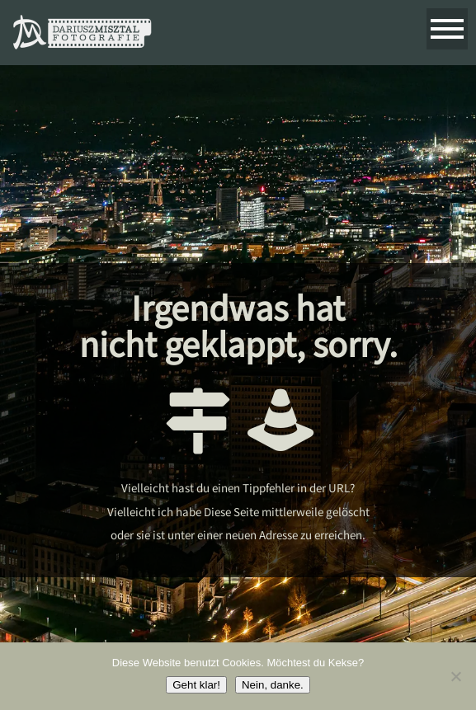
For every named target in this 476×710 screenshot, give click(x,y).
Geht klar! (196, 685)
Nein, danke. (273, 685)
